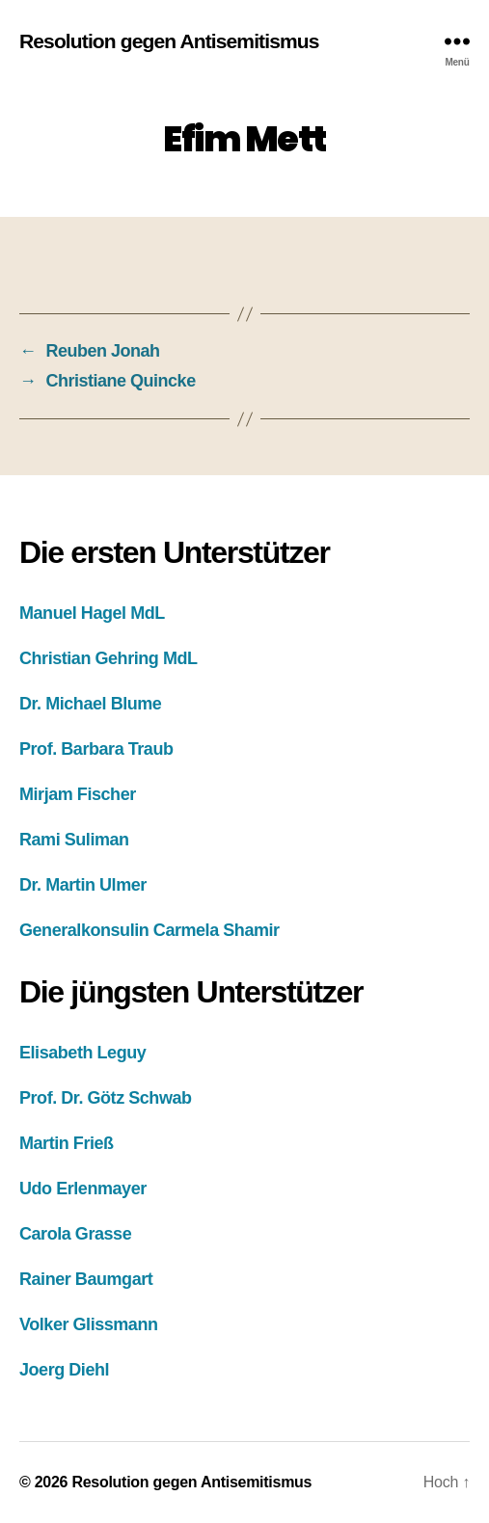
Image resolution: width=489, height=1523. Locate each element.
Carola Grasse (75, 1233)
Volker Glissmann (88, 1324)
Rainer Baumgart (85, 1279)
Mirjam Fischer (77, 794)
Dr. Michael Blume (90, 703)
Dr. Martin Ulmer (83, 885)
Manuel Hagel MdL (92, 613)
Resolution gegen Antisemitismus (169, 41)
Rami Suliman (74, 839)
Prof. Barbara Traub (96, 749)
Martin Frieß (66, 1143)
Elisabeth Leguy (82, 1052)
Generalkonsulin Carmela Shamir (149, 930)
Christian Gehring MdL (108, 658)
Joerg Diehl (64, 1369)
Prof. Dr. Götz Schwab (105, 1098)
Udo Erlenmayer (83, 1188)
